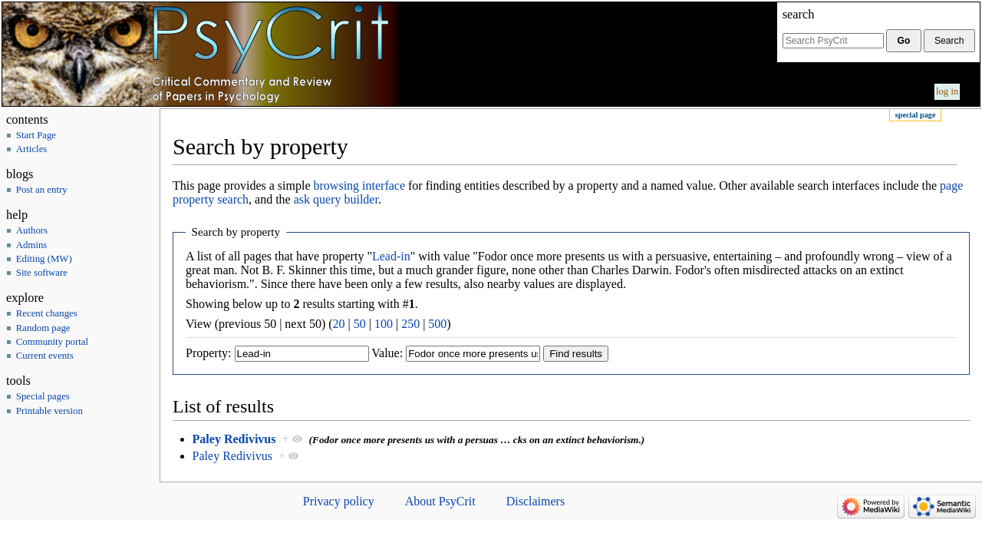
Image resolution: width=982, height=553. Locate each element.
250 (410, 323)
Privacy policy (338, 501)
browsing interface (360, 185)
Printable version (49, 411)
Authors (32, 230)
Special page (915, 115)
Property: (209, 352)
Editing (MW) (44, 258)
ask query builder (336, 199)
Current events (45, 355)
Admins (32, 245)
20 (339, 323)
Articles (32, 149)
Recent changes (46, 313)
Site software (42, 272)
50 (360, 323)
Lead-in (391, 256)
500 (437, 323)
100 (383, 323)
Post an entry (42, 189)
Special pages (43, 396)
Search (799, 14)
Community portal (52, 341)
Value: (387, 352)
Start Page (36, 135)
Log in (947, 91)
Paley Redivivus (234, 438)
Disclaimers (535, 501)
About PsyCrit (440, 501)
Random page (43, 328)
